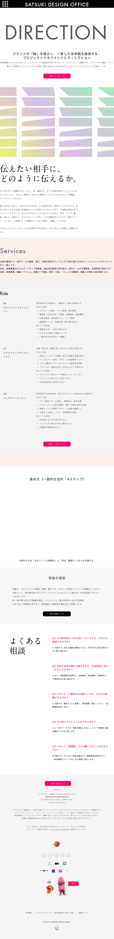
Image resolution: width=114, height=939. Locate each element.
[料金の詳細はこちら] (57, 613)
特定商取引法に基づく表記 (64, 913)
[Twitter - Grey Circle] (50, 855)
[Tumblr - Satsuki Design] (69, 855)
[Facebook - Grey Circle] (44, 855)
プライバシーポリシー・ (46, 913)
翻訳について (84, 913)
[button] (5, 4)
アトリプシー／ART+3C (59, 829)
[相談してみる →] (57, 444)
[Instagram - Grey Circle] (62, 855)
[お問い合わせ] (58, 783)
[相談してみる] (57, 76)
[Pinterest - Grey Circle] (56, 855)
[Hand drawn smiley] (57, 928)
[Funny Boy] (50, 889)
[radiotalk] (53, 871)
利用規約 (28, 913)
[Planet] (57, 843)
